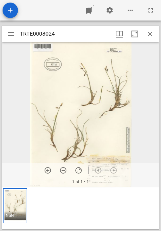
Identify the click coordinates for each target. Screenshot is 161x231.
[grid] (80, 208)
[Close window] (150, 34)
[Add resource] (10, 10)
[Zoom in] (47, 170)
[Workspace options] (130, 10)
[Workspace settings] (109, 10)
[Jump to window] (89, 10)
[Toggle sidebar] (11, 34)
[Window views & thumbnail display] (119, 34)
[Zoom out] (63, 170)
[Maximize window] (134, 34)
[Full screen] (150, 10)
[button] (15, 206)
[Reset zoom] (78, 170)
